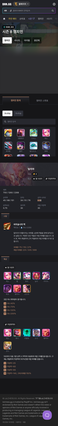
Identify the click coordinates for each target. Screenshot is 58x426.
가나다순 (18, 113)
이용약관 (18, 422)
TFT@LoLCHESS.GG (44, 398)
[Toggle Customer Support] (47, 415)
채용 (24, 422)
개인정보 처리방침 (8, 422)
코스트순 (7, 113)
